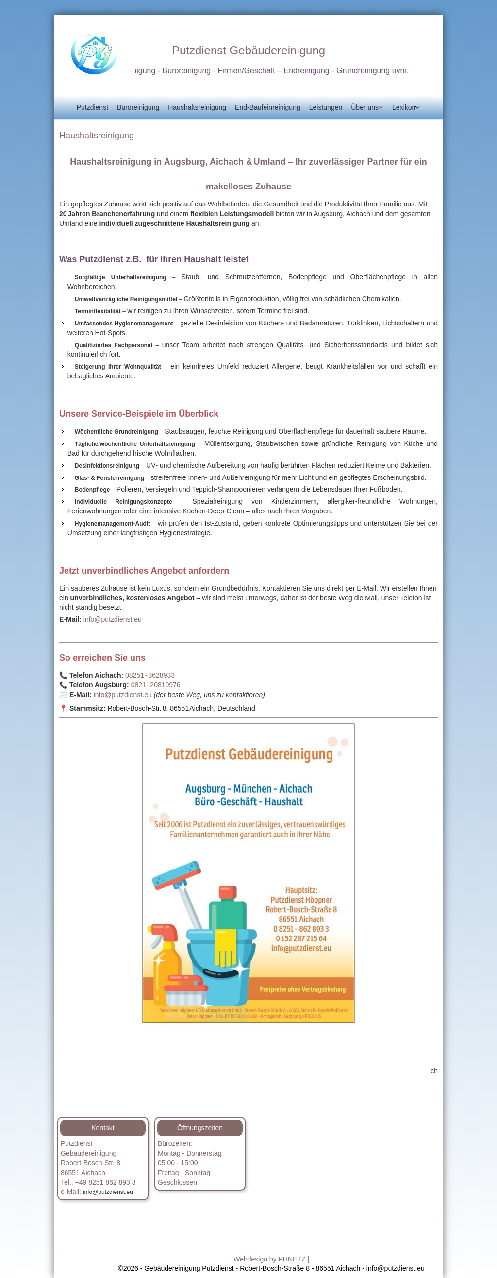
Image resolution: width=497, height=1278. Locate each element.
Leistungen (326, 107)
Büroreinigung (138, 107)
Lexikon (403, 107)
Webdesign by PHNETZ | (271, 1259)
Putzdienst (92, 107)
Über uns (365, 107)
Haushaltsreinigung (197, 107)
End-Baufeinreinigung (267, 107)
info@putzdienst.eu (112, 619)
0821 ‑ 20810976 (156, 685)
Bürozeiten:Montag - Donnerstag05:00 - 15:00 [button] (190, 1153)
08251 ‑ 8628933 (150, 675)
